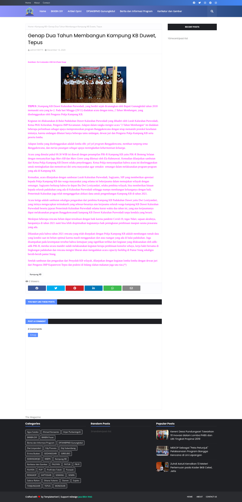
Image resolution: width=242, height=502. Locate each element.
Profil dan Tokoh (54, 469)
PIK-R (77, 464)
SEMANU (60, 475)
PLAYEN (30, 469)
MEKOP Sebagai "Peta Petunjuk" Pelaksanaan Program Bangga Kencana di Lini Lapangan (189, 451)
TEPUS (48, 486)
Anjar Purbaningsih (72, 432)
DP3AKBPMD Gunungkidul (71, 442)
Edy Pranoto (50, 448)
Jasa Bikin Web (85, 496)
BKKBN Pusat (48, 437)
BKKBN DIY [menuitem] (57, 11)
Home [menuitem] (43, 11)
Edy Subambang (68, 448)
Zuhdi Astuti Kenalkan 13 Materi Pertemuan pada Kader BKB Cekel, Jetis (191, 467)
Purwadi (69, 469)
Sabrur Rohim (33, 480)
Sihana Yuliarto (51, 480)
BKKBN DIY (32, 437)
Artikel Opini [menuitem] (74, 11)
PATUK (67, 464)
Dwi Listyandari (34, 448)
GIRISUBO (65, 453)
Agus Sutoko (32, 432)
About (37, 2)
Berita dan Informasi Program (40, 442)
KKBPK (48, 459)
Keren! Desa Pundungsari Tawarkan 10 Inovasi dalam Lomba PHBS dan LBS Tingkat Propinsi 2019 (192, 435)
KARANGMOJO (33, 459)
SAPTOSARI (46, 475)
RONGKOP (31, 475)
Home (28, 2)
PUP (41, 469)
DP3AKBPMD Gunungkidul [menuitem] (100, 11)
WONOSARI (60, 486)
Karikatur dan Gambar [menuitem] (169, 11)
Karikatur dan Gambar (37, 464)
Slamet (65, 480)
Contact (46, 2)
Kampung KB (41, 26)
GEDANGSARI (50, 453)
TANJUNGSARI (33, 486)
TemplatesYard (51, 496)
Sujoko (76, 480)
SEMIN (71, 475)
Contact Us (211, 496)
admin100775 (36, 49)
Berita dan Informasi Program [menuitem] (136, 11)
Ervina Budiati (33, 453)
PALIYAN (56, 464)
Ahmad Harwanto (51, 432)
